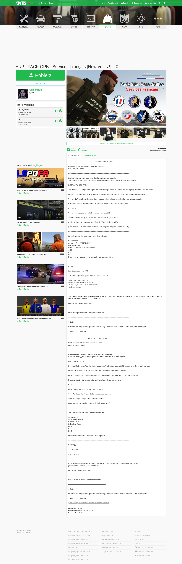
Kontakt (137, 531)
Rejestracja (150, 3)
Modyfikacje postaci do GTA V (79, 552)
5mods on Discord (142, 556)
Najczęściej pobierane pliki (111, 543)
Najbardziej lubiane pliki (110, 539)
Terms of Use (139, 539)
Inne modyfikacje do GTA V (78, 560)
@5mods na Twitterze (144, 547)
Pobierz (40, 75)
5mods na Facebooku (144, 552)
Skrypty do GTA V (74, 547)
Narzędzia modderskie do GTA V (80, 531)
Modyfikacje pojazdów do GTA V (80, 535)
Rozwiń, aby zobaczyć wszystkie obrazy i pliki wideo (116, 143)
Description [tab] (73, 155)
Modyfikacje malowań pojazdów (79, 539)
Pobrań (73, 150)
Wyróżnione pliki (107, 535)
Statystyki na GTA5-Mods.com (112, 552)
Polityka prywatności (142, 535)
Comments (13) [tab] (89, 155)
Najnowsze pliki (107, 531)
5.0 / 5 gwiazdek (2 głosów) (158, 150)
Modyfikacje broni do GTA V (78, 543)
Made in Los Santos (23, 533)
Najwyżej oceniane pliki (110, 547)
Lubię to (84, 150)
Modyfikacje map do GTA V (78, 556)
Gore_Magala (35, 90)
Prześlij (124, 3)
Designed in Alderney (23, 530)
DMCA (137, 543)
